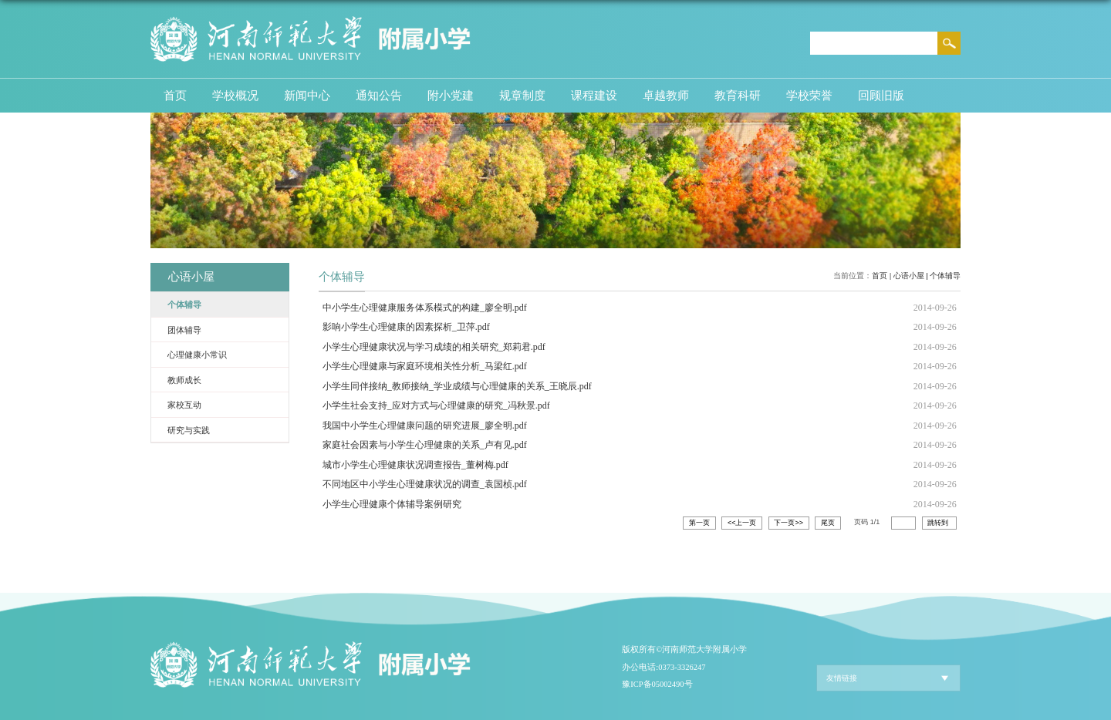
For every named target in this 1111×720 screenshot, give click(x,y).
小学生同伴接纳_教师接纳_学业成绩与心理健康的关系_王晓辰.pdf (457, 386)
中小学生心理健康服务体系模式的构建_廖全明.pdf (424, 307)
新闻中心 (307, 95)
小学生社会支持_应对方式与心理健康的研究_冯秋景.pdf (436, 405)
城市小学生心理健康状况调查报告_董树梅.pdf (415, 464)
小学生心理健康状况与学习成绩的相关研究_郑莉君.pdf (433, 346)
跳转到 (939, 523)
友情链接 (841, 678)
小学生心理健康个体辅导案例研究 (391, 504)
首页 (175, 95)
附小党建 (450, 95)
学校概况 (235, 95)
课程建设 (594, 95)
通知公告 (379, 95)
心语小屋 (908, 275)
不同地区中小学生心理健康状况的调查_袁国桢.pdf (424, 484)
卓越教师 (666, 95)
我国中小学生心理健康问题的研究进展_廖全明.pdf (424, 425)
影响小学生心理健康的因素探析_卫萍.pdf (406, 326)
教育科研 (737, 95)
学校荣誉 (809, 95)
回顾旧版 (881, 95)
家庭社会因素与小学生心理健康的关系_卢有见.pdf (424, 444)
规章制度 (522, 95)
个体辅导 (945, 275)
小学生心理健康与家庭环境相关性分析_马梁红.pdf (424, 366)
